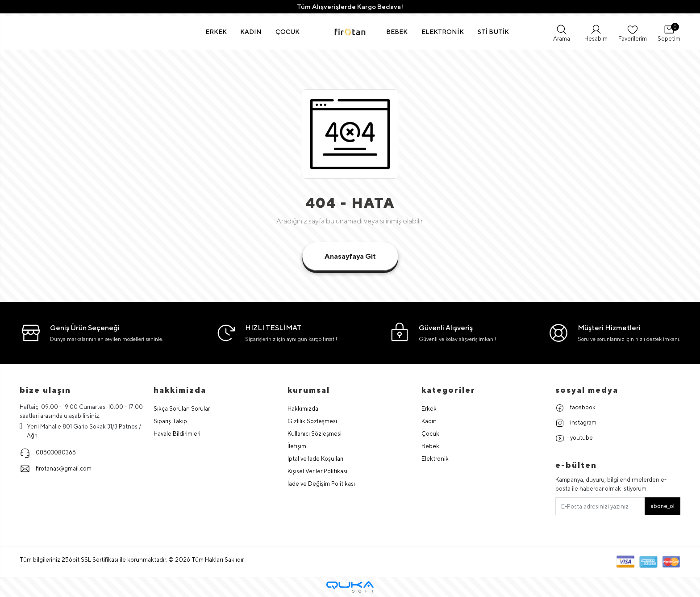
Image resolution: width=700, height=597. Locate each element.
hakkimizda (180, 390)
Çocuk (430, 433)
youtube (574, 438)
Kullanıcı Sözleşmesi (315, 433)
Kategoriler (448, 390)
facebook (575, 408)
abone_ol (662, 506)
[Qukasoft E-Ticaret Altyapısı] (350, 587)
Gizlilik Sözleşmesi (312, 421)
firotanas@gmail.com (56, 468)
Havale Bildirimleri (177, 433)
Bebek (430, 446)
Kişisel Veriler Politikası (317, 471)
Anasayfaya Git (350, 256)
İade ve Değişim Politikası (321, 483)
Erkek (429, 408)
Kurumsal (309, 390)
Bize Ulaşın (45, 390)
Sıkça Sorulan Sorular (182, 408)
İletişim (297, 446)
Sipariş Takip (170, 421)
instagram (575, 423)
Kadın (429, 421)
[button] (216, 32)
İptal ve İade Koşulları (315, 458)
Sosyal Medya (586, 390)
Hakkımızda (303, 408)
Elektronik (435, 458)
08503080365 (48, 452)
